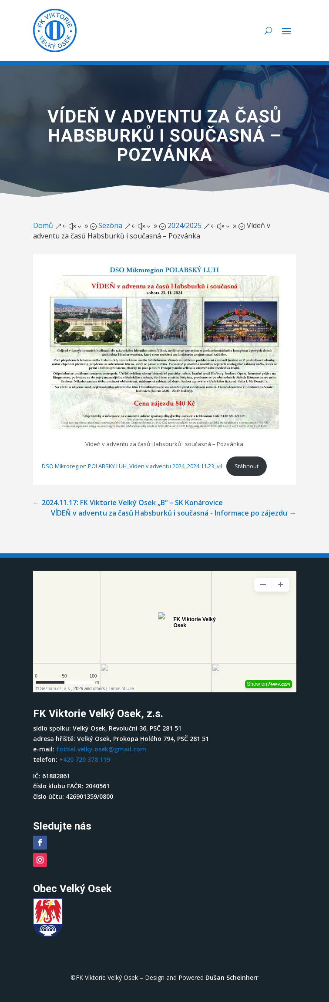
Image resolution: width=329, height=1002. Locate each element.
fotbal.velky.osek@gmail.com (101, 749)
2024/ (184, 225)
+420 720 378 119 (84, 759)
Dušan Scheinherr (231, 977)
